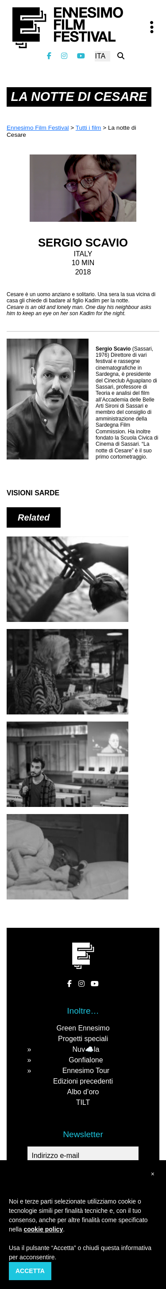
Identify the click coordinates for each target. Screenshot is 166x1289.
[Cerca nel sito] (120, 56)
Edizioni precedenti (83, 1081)
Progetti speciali (83, 1038)
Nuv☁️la (85, 1049)
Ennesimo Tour (85, 1070)
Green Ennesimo (82, 1028)
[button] (152, 1174)
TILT (83, 1102)
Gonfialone (86, 1060)
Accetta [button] (30, 1270)
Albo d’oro (83, 1092)
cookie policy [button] (43, 1229)
